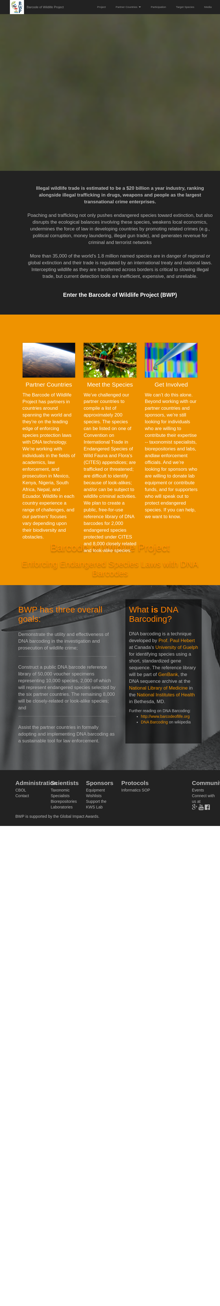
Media (208, 6)
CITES (92, 462)
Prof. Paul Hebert (176, 640)
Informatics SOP (135, 790)
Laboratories (62, 807)
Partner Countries (128, 6)
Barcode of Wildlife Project (45, 7)
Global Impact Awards (79, 816)
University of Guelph (176, 647)
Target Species (185, 6)
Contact (22, 795)
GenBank (168, 674)
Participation (158, 6)
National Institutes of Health (166, 694)
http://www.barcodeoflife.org (165, 716)
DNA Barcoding (154, 722)
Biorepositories (64, 801)
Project (101, 6)
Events (198, 790)
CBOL (21, 790)
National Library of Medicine (158, 688)
